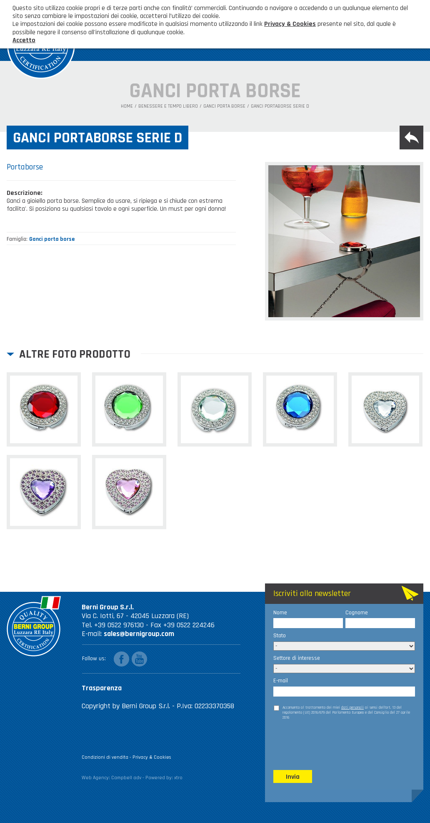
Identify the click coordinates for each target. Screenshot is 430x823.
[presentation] (336, 744)
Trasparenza (102, 688)
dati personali (352, 707)
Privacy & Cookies (151, 757)
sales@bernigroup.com (139, 634)
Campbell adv (126, 778)
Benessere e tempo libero (168, 106)
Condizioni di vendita (105, 757)
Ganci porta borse (224, 106)
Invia (293, 777)
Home (127, 106)
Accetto (23, 40)
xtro (178, 778)
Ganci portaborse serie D (280, 106)
